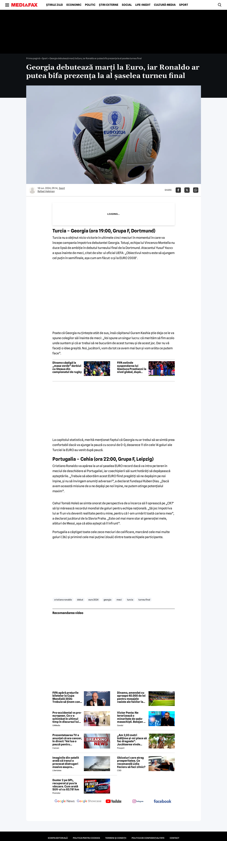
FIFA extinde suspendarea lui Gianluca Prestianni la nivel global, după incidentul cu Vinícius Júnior (131, 367)
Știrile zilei (54, 5)
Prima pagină (33, 58)
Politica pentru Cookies (86, 838)
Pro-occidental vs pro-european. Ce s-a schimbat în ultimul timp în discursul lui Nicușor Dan (67, 717)
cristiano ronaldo (63, 599)
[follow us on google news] (64, 801)
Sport (183, 5)
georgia (107, 599)
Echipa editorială (58, 838)
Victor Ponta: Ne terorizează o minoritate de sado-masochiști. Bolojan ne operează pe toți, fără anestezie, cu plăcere (132, 717)
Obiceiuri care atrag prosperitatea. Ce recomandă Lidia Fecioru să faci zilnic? (131, 762)
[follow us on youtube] (113, 801)
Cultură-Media (165, 5)
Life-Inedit (142, 5)
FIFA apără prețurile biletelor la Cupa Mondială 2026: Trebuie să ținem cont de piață (66, 697)
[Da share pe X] (187, 190)
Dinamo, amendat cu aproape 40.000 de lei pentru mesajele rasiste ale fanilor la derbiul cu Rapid (131, 697)
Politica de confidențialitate (148, 838)
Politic (90, 5)
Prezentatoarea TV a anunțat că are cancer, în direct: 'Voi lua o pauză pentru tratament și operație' (67, 740)
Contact (174, 838)
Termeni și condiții (115, 838)
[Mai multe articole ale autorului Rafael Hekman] (32, 190)
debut (80, 599)
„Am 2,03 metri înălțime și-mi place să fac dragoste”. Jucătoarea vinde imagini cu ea (132, 740)
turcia (130, 599)
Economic (73, 5)
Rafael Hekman (46, 191)
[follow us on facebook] (162, 801)
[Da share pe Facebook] (178, 190)
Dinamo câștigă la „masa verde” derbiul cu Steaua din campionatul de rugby (67, 367)
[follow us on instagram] (138, 801)
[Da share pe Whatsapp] (195, 190)
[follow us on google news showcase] (89, 801)
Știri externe (108, 5)
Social (127, 5)
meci (119, 599)
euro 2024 (93, 599)
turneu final (144, 599)
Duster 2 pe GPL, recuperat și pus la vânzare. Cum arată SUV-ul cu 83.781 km (65, 785)
